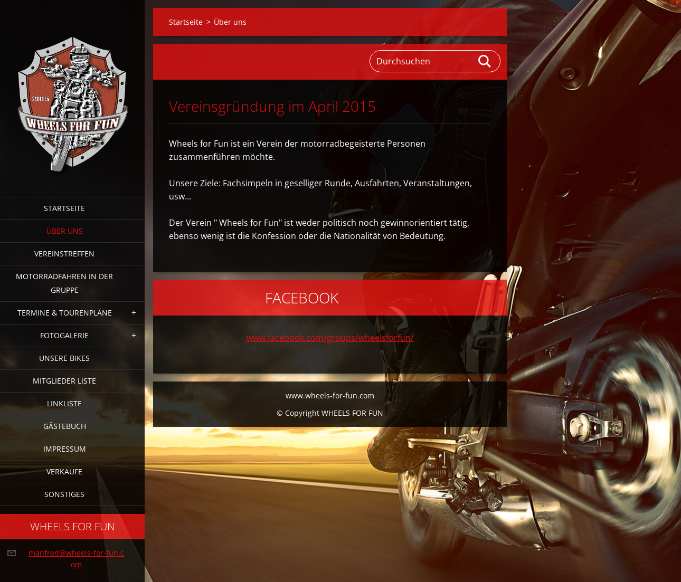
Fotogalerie (64, 335)
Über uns (64, 231)
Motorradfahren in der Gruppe (64, 283)
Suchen (485, 61)
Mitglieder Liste (64, 381)
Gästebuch (64, 426)
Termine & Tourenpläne (64, 313)
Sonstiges (64, 494)
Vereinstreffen (64, 254)
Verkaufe (64, 471)
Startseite (64, 208)
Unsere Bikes (64, 358)
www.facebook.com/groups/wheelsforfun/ (330, 338)
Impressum (64, 449)
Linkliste (64, 403)
